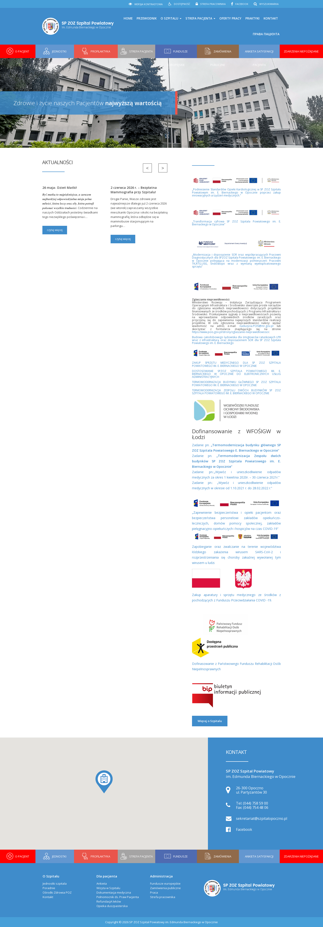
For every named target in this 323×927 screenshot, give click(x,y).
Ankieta (101, 883)
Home (128, 18)
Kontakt (271, 18)
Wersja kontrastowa (148, 4)
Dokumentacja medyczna (113, 892)
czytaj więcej (55, 230)
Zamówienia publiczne (165, 888)
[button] (104, 782)
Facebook (241, 4)
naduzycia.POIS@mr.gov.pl (256, 326)
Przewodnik (147, 18)
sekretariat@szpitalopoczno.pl (261, 818)
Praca (154, 892)
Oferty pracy (230, 18)
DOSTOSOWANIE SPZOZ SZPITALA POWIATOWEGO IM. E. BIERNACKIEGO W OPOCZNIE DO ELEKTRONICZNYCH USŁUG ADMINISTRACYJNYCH (236, 374)
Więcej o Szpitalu (210, 721)
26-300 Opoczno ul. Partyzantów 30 (251, 790)
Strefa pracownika (213, 4)
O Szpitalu (171, 18)
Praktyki (252, 18)
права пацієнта (266, 34)
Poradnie (49, 888)
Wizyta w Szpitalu (108, 888)
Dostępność (182, 4)
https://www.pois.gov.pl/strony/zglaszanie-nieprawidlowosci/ (230, 332)
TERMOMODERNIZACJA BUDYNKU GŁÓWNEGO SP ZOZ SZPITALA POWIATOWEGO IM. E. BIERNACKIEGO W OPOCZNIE (236, 383)
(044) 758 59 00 (255, 803)
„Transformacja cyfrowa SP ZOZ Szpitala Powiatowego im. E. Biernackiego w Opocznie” (236, 223)
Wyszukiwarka (269, 4)
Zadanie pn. (236, 461)
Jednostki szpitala (55, 883)
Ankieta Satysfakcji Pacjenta (259, 53)
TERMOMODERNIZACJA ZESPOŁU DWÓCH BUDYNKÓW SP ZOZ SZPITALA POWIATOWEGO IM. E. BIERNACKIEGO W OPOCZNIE (236, 391)
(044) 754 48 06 (255, 807)
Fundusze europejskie (165, 883)
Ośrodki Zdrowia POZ (57, 892)
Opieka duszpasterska (112, 906)
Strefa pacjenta (200, 18)
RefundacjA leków (108, 901)
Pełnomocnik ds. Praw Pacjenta (117, 897)
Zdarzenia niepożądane (301, 51)
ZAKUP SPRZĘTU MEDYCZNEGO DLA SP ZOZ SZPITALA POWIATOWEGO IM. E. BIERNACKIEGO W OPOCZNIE (236, 364)
